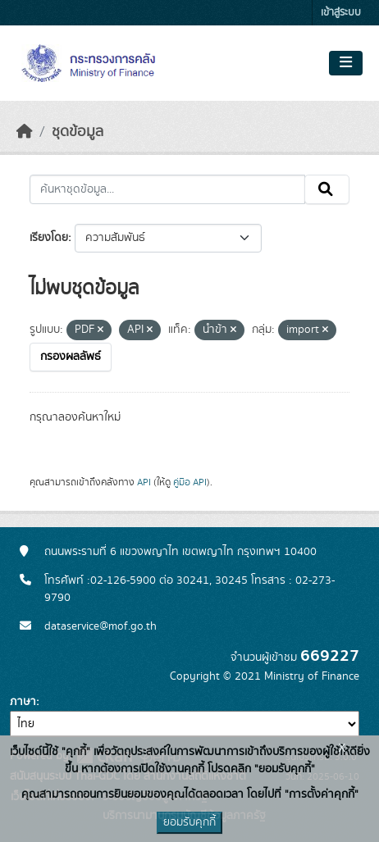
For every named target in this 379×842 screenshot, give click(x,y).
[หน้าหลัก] (24, 132)
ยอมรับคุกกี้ (189, 822)
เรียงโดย (49, 238)
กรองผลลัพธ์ (70, 356)
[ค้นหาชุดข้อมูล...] (167, 189)
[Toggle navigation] (346, 63)
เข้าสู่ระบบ (341, 12)
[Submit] (326, 189)
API (144, 482)
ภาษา (23, 702)
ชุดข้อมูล (77, 132)
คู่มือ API (190, 482)
